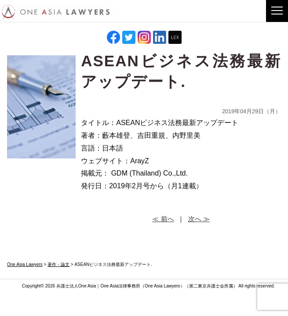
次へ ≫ (199, 219)
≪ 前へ (163, 219)
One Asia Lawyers (162, 286)
